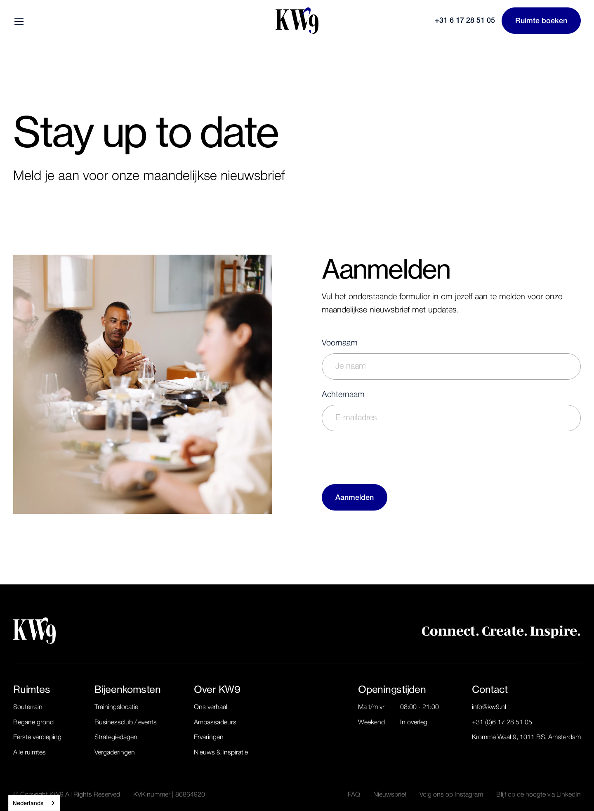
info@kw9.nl (489, 707)
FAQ (354, 795)
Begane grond (33, 723)
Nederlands (28, 803)
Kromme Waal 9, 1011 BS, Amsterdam (526, 737)
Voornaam (340, 343)
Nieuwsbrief (389, 795)
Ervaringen (209, 737)
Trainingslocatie (116, 707)
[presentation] (384, 456)
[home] (297, 20)
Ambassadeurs (215, 723)
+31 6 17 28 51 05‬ (465, 20)
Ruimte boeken (541, 21)
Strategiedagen (115, 737)
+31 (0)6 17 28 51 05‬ (502, 723)
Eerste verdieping (37, 737)
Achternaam (343, 395)
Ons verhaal (210, 707)
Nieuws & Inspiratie (221, 753)
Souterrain (27, 707)
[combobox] (34, 803)
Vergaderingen (114, 753)
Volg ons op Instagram (451, 795)
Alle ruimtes (29, 753)
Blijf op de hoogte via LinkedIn (538, 795)
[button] (19, 20)
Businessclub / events (125, 723)
